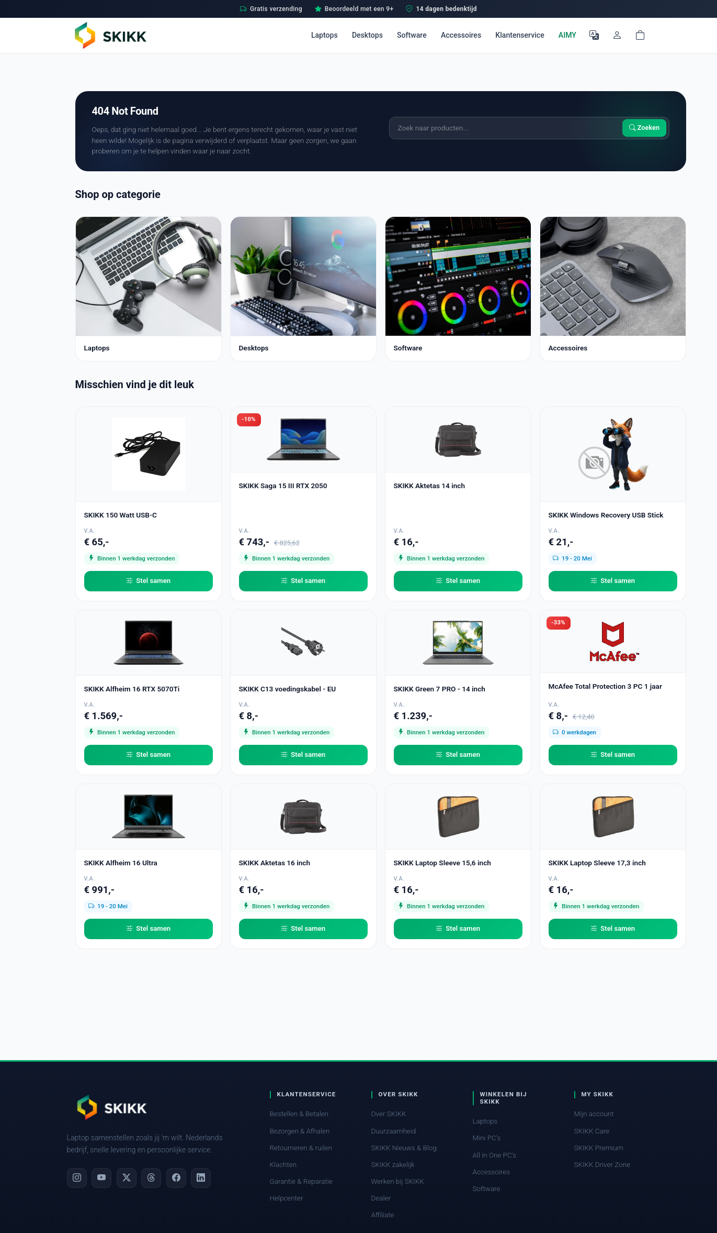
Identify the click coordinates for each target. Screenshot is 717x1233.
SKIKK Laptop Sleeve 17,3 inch (597, 862)
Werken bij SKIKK (397, 1181)
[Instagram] (77, 1178)
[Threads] (151, 1178)
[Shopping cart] (640, 35)
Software (412, 35)
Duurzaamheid (393, 1131)
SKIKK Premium (598, 1148)
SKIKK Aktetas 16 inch (275, 862)
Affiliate (382, 1215)
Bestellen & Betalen (299, 1114)
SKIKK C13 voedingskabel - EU (287, 689)
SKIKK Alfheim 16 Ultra (120, 862)
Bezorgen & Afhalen (300, 1131)
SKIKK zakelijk (393, 1165)
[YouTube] (101, 1178)
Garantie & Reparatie (301, 1181)
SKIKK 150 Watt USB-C (120, 515)
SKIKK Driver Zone (602, 1165)
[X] (126, 1178)
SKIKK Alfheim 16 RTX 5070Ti (132, 689)
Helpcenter (286, 1198)
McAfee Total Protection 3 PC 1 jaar (605, 686)
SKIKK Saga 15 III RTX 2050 (283, 485)
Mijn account (594, 1114)
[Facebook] (176, 1178)
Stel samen (148, 581)
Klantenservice (519, 35)
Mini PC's (487, 1138)
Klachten (283, 1165)
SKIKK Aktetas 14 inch (429, 485)
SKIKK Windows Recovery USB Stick (606, 515)
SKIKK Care (592, 1131)
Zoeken (644, 128)
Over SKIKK (388, 1114)
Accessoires (461, 35)
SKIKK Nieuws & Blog (404, 1148)
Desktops (367, 35)
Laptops (324, 35)
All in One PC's (495, 1155)
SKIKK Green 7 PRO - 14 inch (439, 689)
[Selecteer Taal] (594, 35)
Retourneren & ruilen (301, 1148)
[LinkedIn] (201, 1178)
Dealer (381, 1198)
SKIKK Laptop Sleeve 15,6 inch (442, 862)
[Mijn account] (617, 35)
